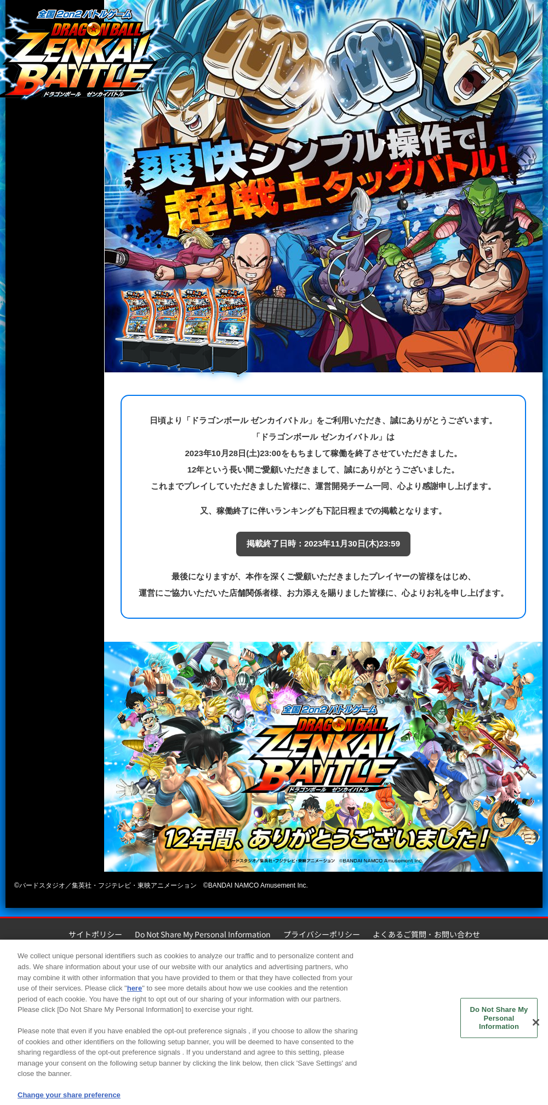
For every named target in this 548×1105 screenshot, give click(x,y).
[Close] (536, 1026)
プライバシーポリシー (321, 934)
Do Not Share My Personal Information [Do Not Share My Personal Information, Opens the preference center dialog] (499, 1020)
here (134, 991)
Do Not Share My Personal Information (203, 934)
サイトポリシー (95, 934)
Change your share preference (69, 1098)
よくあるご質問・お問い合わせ (426, 934)
